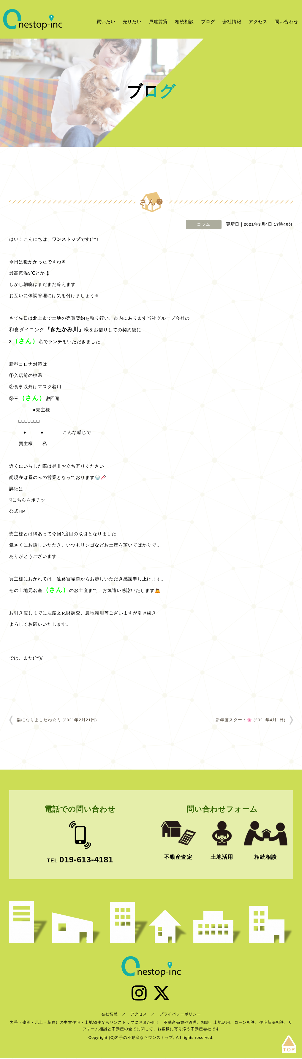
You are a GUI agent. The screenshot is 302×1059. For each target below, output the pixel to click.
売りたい (132, 21)
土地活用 (222, 857)
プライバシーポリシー (180, 1015)
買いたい (106, 21)
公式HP (17, 511)
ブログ (208, 21)
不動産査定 (178, 857)
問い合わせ (286, 21)
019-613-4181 (86, 859)
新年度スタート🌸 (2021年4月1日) (251, 720)
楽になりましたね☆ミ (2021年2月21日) (57, 720)
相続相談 (184, 21)
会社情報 (231, 21)
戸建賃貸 (158, 21)
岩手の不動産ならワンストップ (32, 19)
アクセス (258, 21)
